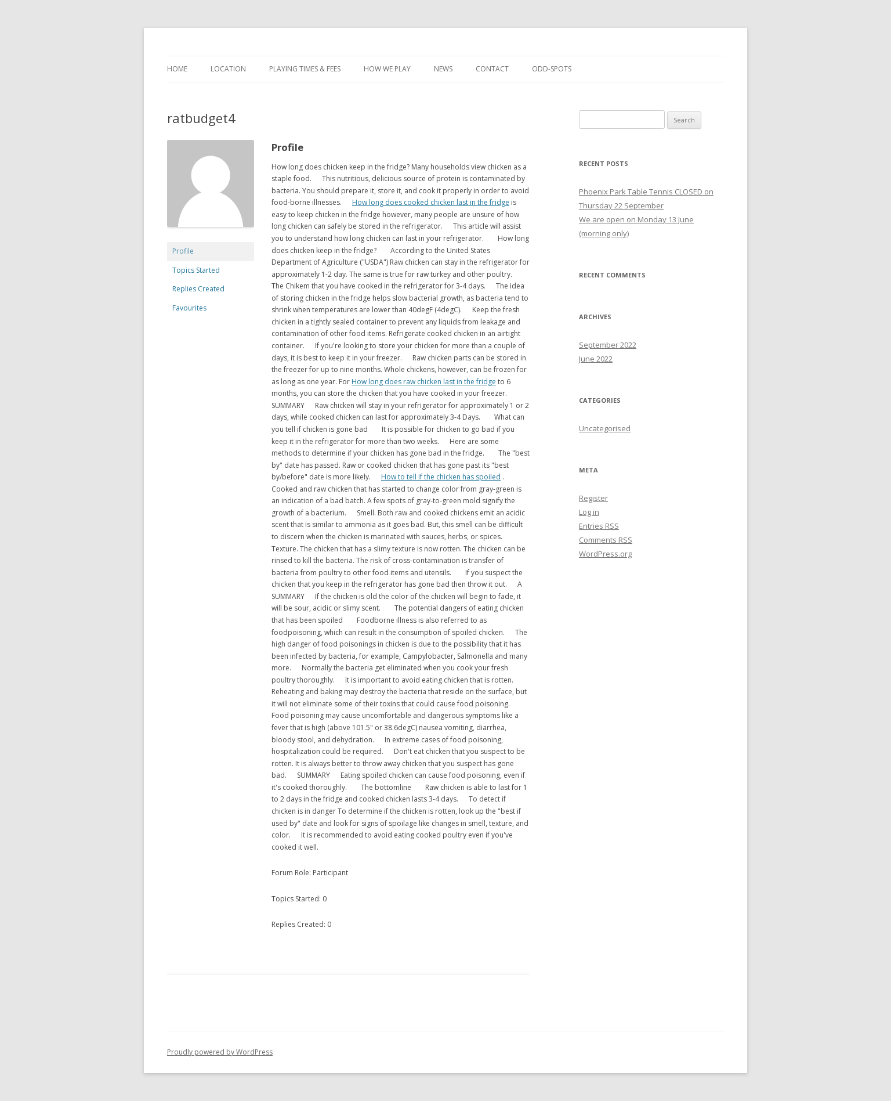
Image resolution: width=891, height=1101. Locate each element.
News (443, 69)
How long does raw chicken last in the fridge (424, 382)
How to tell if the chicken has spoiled (441, 477)
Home (177, 69)
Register (593, 498)
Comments (605, 540)
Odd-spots (551, 69)
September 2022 (607, 345)
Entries (599, 526)
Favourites (189, 308)
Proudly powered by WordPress (220, 1052)
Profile (183, 251)
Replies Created (198, 289)
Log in (589, 512)
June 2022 (596, 358)
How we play (387, 69)
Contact (492, 69)
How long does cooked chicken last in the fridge (430, 202)
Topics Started (196, 270)
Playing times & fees (305, 69)
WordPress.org (605, 553)
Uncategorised (605, 428)
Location (228, 69)
